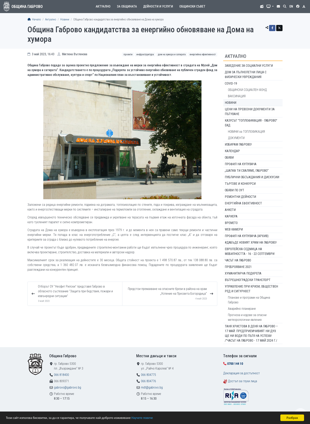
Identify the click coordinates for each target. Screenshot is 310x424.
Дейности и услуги (158, 6)
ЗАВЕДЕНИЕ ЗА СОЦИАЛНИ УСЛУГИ (249, 66)
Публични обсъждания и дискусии (252, 177)
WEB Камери (234, 229)
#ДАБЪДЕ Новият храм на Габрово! (251, 242)
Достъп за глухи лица (242, 381)
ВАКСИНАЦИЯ (237, 96)
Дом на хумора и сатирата (172, 54)
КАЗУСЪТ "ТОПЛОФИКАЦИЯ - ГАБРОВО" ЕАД (251, 123)
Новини (64, 19)
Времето (231, 223)
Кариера (231, 216)
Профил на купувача (240, 164)
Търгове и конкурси (240, 184)
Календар (232, 151)
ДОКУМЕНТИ (236, 138)
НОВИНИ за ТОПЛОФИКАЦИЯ (246, 131)
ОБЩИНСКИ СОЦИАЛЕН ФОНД (247, 90)
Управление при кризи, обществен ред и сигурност (251, 289)
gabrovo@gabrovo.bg (67, 387)
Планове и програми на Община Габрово (249, 300)
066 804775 (148, 375)
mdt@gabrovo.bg (152, 387)
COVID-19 (231, 83)
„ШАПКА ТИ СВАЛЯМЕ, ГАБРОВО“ (246, 170)
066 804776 (148, 381)
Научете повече (147, 418)
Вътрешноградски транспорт (247, 280)
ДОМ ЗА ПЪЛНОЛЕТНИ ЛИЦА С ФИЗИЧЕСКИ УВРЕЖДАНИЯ (246, 74)
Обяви (229, 157)
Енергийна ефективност (203, 54)
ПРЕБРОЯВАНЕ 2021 (238, 267)
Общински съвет (192, 6)
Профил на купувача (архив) (246, 236)
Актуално (103, 6)
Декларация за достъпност (241, 373)
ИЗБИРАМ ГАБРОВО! (238, 144)
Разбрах (292, 418)
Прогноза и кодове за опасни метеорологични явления (247, 317)
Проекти (128, 54)
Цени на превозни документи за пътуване (250, 111)
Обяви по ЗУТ (234, 190)
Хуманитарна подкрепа (243, 273)
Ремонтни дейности (240, 197)
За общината (127, 6)
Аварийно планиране (242, 309)
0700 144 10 (235, 364)
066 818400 (61, 375)
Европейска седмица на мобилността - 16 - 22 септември (249, 251)
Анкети (230, 210)
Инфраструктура (145, 54)
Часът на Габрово (238, 260)
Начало (34, 19)
